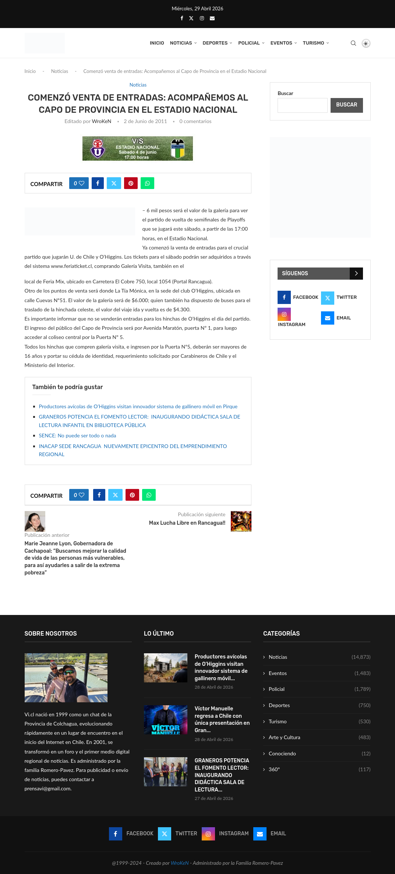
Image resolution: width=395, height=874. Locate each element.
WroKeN (101, 121)
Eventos (281, 43)
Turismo (313, 43)
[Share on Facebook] (98, 183)
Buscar (285, 93)
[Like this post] (81, 183)
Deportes (215, 43)
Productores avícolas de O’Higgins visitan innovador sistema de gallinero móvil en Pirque (138, 406)
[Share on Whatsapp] (147, 183)
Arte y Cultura (319, 737)
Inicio (157, 43)
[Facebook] (181, 18)
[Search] (353, 43)
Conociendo (319, 753)
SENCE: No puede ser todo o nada (77, 435)
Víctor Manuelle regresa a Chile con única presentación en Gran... (222, 720)
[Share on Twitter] (114, 183)
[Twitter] (191, 18)
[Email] (212, 18)
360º (319, 769)
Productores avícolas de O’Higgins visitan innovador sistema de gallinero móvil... (221, 668)
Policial (249, 43)
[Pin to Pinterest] (131, 183)
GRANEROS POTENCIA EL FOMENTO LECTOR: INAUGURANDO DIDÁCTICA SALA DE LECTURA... (222, 775)
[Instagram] (202, 18)
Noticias (181, 43)
